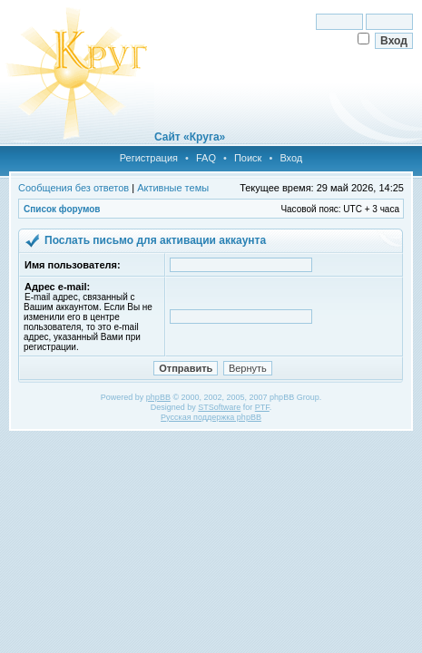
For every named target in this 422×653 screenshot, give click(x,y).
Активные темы (173, 187)
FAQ (206, 157)
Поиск (247, 157)
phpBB (158, 397)
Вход (291, 157)
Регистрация (149, 157)
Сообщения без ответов (73, 187)
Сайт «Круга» (189, 137)
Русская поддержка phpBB (211, 417)
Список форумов (62, 209)
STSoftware (219, 407)
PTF (262, 407)
